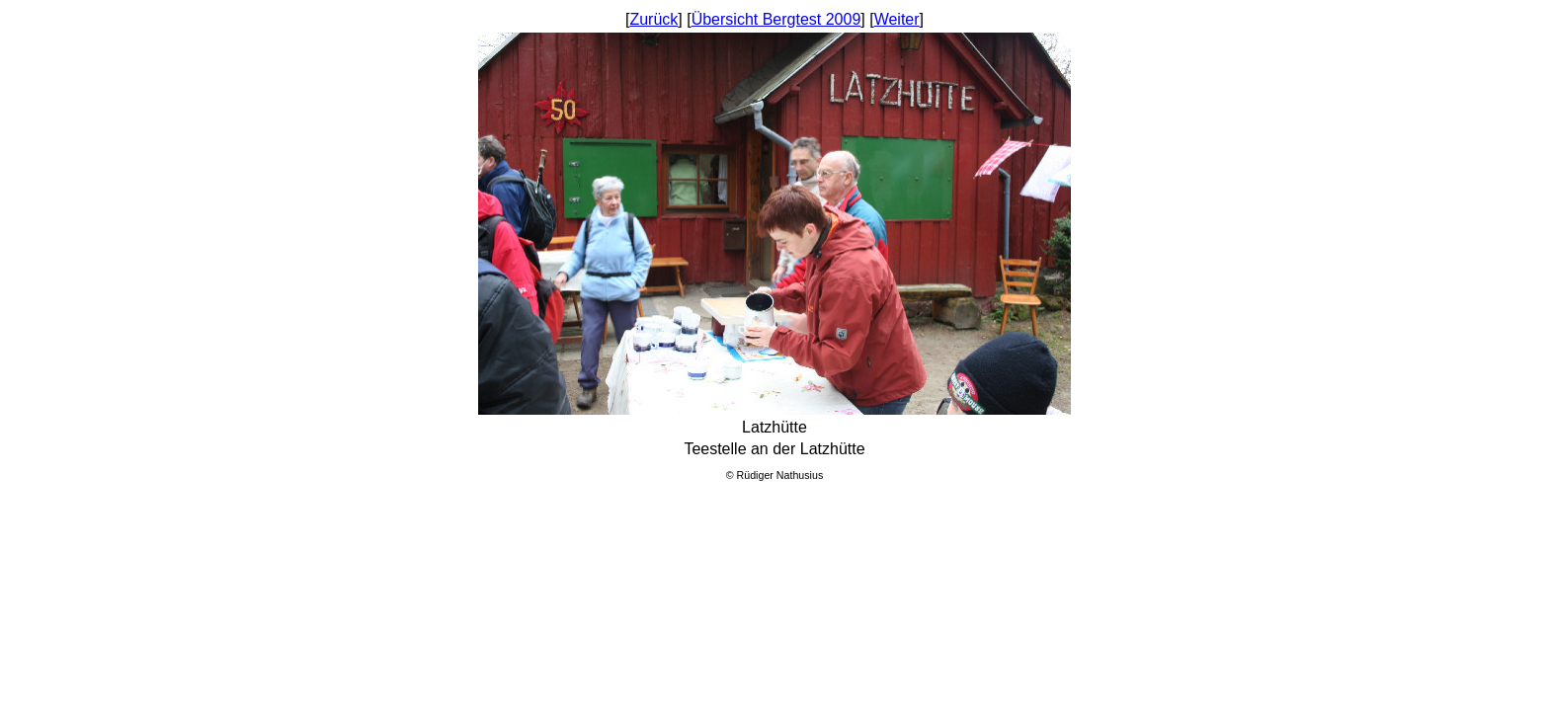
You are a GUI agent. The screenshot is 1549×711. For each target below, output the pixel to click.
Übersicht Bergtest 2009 (776, 19)
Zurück (653, 19)
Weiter (897, 19)
